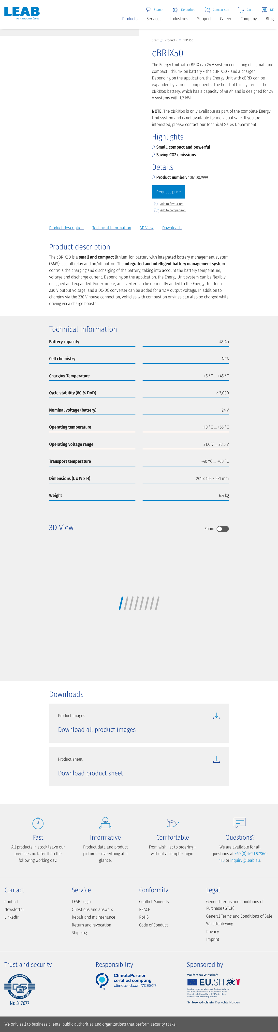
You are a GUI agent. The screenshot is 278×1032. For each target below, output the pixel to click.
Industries (179, 18)
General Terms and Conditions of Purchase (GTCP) (234, 905)
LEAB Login (81, 901)
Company (248, 18)
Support (204, 18)
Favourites (183, 10)
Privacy (212, 931)
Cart (245, 10)
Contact (11, 901)
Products (130, 18)
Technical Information (111, 228)
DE (267, 10)
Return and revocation (91, 925)
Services (153, 18)
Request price (168, 192)
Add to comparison (169, 210)
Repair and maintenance (93, 917)
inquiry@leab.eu (245, 860)
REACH (145, 909)
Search (154, 10)
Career (226, 18)
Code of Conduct (153, 925)
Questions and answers (92, 909)
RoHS (144, 917)
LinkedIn (11, 917)
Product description (66, 228)
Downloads (172, 228)
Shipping (79, 932)
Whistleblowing (219, 923)
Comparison (216, 10)
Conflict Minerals (154, 901)
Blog (270, 18)
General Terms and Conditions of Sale (239, 916)
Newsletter (14, 909)
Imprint (212, 939)
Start (155, 40)
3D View (146, 228)
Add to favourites (168, 204)
